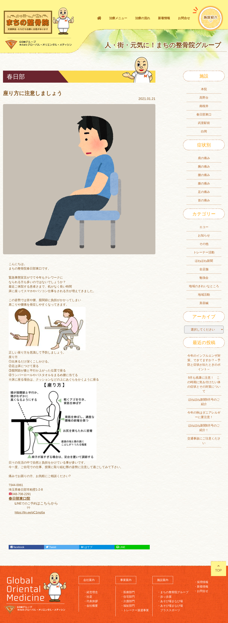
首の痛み (204, 200)
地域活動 (204, 294)
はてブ (86, 547)
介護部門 (129, 601)
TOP (217, 569)
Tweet (51, 547)
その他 (203, 243)
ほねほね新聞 (204, 260)
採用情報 (202, 582)
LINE (120, 547)
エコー (203, 227)
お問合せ (184, 18)
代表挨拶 (92, 601)
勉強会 (203, 277)
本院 (204, 89)
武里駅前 (204, 123)
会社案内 (89, 579)
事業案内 (125, 579)
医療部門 (129, 592)
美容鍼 (203, 303)
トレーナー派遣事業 (136, 610)
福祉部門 (129, 605)
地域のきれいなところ (204, 286)
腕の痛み (204, 166)
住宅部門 (129, 596)
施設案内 (162, 579)
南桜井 (203, 106)
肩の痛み (204, 158)
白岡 (204, 131)
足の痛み (204, 191)
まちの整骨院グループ (174, 592)
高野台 (203, 97)
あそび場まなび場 (171, 601)
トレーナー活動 (203, 252)
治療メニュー (118, 18)
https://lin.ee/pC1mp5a (30, 512)
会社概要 (92, 605)
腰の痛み (204, 175)
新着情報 (164, 18)
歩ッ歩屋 (166, 596)
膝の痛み (204, 183)
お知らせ (204, 235)
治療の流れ (142, 18)
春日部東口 (203, 114)
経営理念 (92, 592)
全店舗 (203, 269)
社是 (89, 596)
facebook (17, 547)
